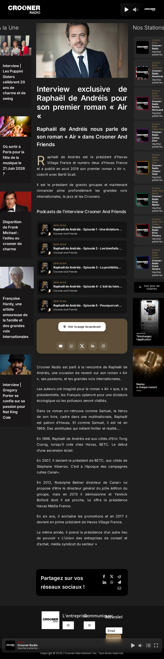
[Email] (119, 588)
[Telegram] (119, 582)
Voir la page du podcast (82, 326)
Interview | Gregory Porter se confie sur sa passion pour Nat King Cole (14, 401)
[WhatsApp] (112, 582)
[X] (112, 577)
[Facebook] (104, 577)
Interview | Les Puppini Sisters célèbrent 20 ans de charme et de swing (14, 82)
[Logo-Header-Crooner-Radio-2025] (24, 7)
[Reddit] (119, 577)
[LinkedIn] (104, 582)
